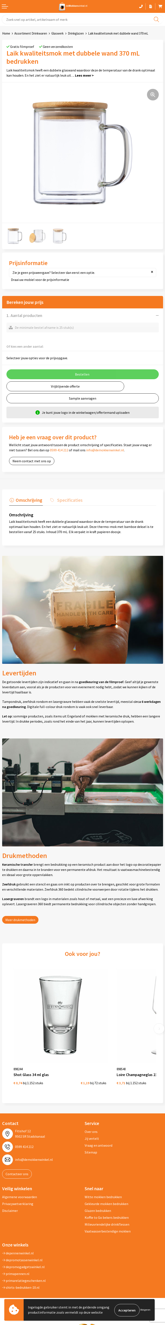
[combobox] (82, 19)
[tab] (25, 500)
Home (6, 33)
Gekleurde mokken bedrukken (106, 1195)
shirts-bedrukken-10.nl (21, 1279)
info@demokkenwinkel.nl (105, 450)
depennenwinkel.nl (18, 1245)
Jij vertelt (92, 1130)
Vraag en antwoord (98, 1137)
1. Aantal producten (24, 315)
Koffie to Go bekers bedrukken (107, 1209)
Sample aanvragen (82, 398)
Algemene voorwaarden (19, 1189)
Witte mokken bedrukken (103, 1189)
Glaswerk (57, 33)
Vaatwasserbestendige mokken (108, 1223)
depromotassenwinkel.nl (22, 1252)
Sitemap (91, 1144)
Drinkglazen (76, 33)
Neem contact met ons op (31, 461)
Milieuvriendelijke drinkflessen (107, 1216)
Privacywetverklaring (17, 1195)
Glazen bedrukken (98, 1202)
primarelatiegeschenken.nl (24, 1272)
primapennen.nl (15, 1265)
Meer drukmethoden (20, 919)
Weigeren (145, 1310)
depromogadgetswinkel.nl (23, 1259)
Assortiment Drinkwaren (30, 33)
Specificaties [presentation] (67, 499)
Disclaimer (10, 1202)
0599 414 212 (59, 450)
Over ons (91, 1123)
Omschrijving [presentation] (28, 499)
